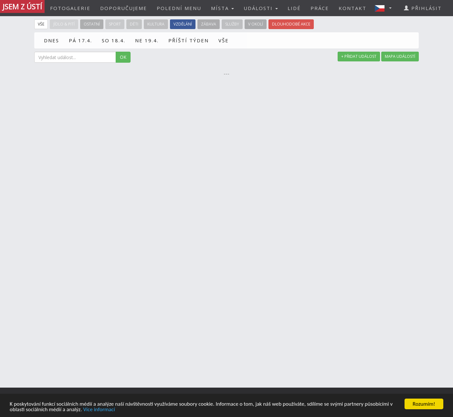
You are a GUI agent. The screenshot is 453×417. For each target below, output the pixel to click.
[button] (385, 8)
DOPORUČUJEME (123, 8)
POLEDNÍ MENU (179, 8)
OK (123, 57)
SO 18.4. (113, 40)
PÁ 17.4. (80, 40)
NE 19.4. (147, 40)
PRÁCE (320, 8)
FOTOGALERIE (70, 8)
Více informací (99, 409)
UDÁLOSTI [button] (261, 8)
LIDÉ (294, 8)
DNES (51, 40)
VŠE (223, 40)
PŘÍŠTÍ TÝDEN (188, 40)
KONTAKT (352, 8)
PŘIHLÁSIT (423, 8)
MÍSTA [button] (222, 8)
